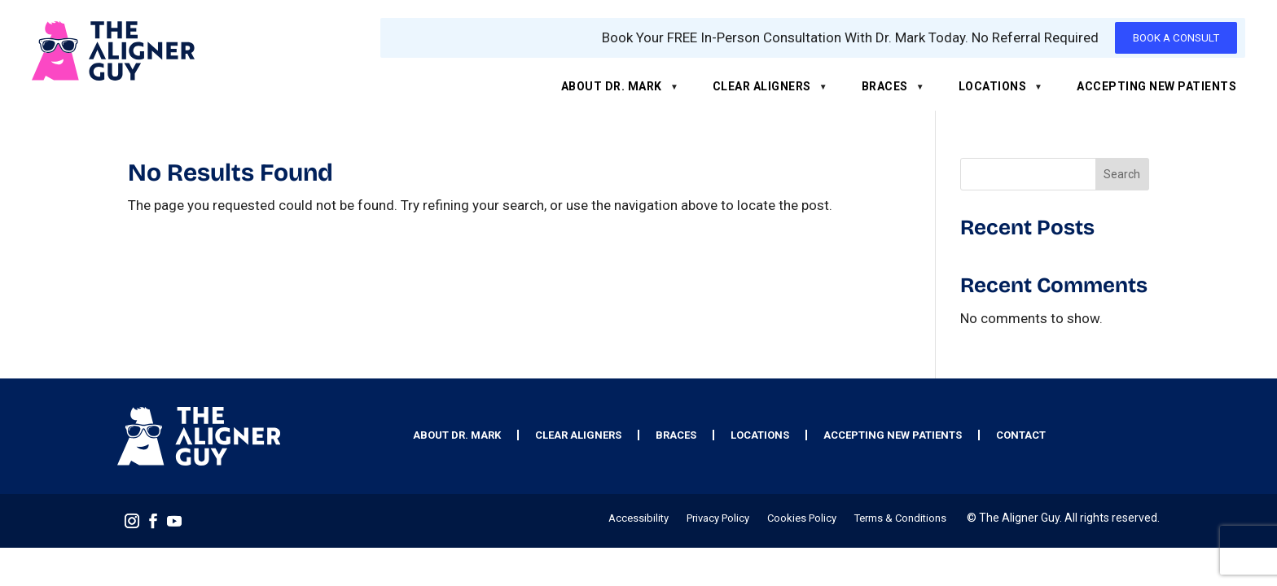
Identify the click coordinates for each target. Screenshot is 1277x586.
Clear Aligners (762, 86)
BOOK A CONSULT (1176, 38)
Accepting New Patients (1156, 86)
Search (1122, 174)
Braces (885, 86)
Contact (1021, 435)
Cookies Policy (801, 518)
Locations (993, 86)
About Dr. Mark (611, 86)
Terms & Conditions (900, 518)
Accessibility (638, 518)
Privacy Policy (718, 518)
